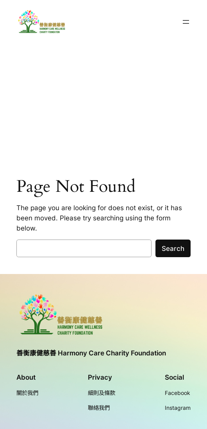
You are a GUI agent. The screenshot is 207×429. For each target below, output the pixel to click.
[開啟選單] (186, 22)
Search (173, 248)
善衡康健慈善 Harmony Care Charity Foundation (91, 353)
